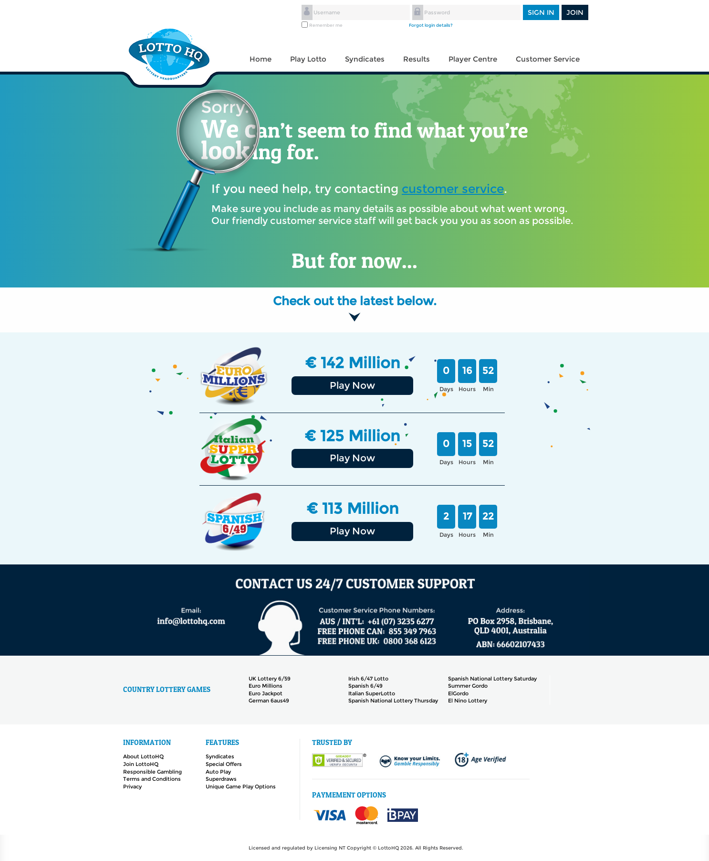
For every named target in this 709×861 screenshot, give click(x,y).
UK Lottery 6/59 (270, 678)
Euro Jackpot (265, 693)
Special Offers (224, 764)
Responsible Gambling (152, 771)
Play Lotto (308, 59)
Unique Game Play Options (241, 786)
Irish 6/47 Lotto (368, 678)
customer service (453, 188)
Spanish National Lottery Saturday (492, 678)
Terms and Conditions (152, 779)
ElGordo (458, 693)
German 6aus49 (269, 700)
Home (260, 59)
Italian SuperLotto (371, 693)
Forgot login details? (431, 25)
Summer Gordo (468, 685)
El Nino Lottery (467, 700)
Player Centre (472, 59)
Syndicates (365, 59)
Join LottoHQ (140, 764)
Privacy (132, 786)
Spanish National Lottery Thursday (393, 700)
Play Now (352, 385)
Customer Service (548, 59)
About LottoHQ (143, 756)
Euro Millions (265, 685)
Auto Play (218, 771)
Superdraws (221, 779)
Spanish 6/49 (365, 685)
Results (416, 59)
